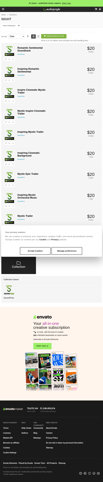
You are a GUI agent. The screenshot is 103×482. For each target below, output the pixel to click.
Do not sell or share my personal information (64, 443)
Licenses (7, 433)
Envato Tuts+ (40, 463)
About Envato (51, 428)
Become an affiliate (11, 443)
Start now (66, 3)
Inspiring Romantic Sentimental (28, 70)
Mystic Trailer (25, 216)
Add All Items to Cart (54, 36)
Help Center (26, 428)
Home (3, 15)
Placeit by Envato (26, 463)
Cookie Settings (9, 453)
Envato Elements (10, 463)
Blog (35, 433)
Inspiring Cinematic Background (28, 154)
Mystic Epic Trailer (28, 174)
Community (38, 428)
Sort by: (4, 36)
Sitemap (49, 448)
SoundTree (21, 54)
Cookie (43, 239)
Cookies (6, 448)
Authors (24, 433)
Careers (49, 433)
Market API (8, 438)
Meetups (37, 438)
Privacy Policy (52, 438)
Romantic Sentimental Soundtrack (30, 49)
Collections (13, 15)
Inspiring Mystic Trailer (30, 132)
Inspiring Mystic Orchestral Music (27, 196)
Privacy (55, 239)
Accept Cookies (35, 251)
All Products (52, 463)
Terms (6, 428)
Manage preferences (66, 251)
